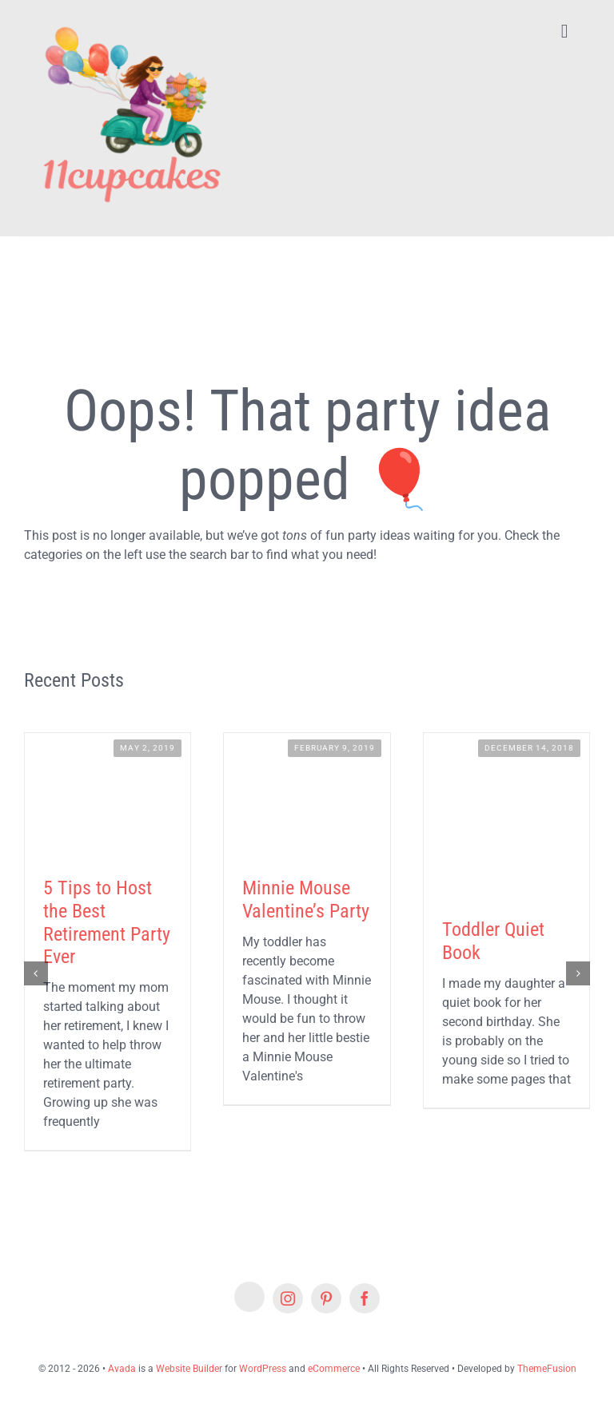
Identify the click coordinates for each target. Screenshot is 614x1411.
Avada (122, 1368)
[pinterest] (326, 1298)
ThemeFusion (546, 1368)
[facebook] (364, 1298)
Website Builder (189, 1368)
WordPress (262, 1368)
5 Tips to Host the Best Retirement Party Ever (106, 922)
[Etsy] (249, 1297)
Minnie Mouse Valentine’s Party (305, 899)
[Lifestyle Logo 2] (130, 18)
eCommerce (334, 1368)
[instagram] (288, 1298)
